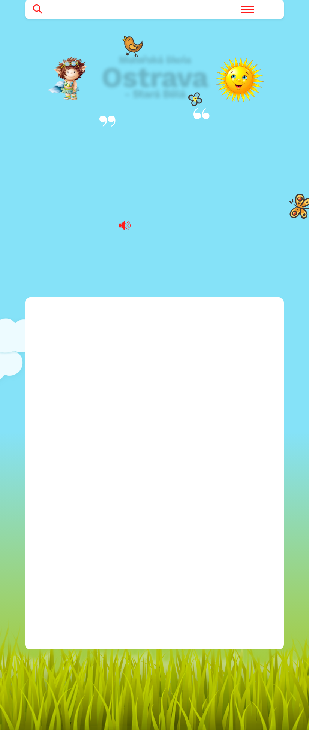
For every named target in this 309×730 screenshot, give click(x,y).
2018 (58, 484)
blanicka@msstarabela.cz (204, 435)
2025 (58, 569)
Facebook (175, 523)
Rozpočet (51, 435)
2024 (58, 556)
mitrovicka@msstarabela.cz (208, 459)
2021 (58, 520)
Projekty (49, 447)
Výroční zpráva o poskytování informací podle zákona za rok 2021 (154, 244)
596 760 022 (194, 471)
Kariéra (47, 423)
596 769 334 (194, 484)
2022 (58, 532)
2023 (58, 544)
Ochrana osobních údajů (75, 581)
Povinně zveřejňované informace (87, 617)
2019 (58, 496)
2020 (58, 508)
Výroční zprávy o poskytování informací (154, 145)
